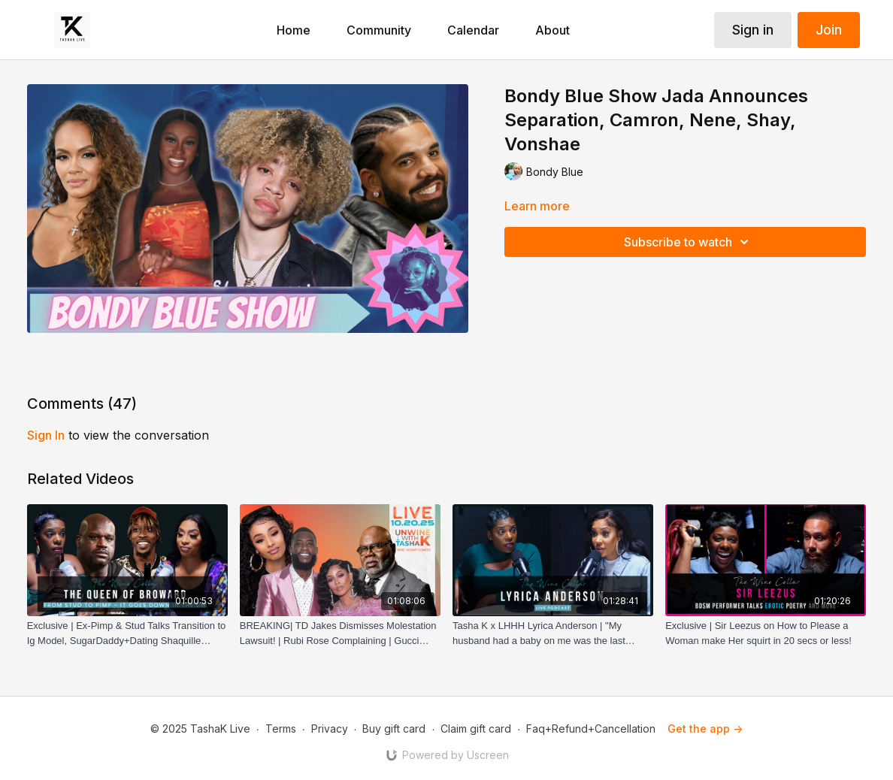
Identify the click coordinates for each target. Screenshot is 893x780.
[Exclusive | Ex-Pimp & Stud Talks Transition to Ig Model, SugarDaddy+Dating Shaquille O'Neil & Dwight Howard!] (127, 633)
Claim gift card (475, 728)
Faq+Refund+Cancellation (590, 728)
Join (829, 30)
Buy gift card (393, 728)
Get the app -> (705, 728)
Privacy (329, 728)
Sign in (752, 30)
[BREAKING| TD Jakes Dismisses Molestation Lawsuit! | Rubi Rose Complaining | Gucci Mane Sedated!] (340, 633)
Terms (280, 728)
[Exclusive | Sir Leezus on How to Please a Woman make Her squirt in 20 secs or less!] (765, 633)
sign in (46, 435)
